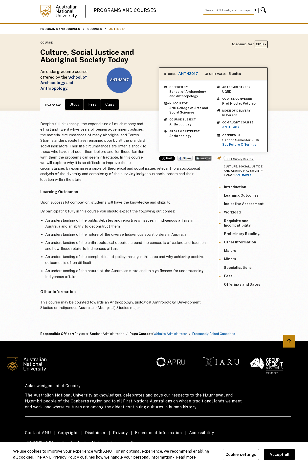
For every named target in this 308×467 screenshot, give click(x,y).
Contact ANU (38, 432)
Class (109, 104)
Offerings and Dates (242, 284)
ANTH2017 (117, 28)
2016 (261, 44)
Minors (230, 259)
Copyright (68, 432)
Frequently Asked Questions (213, 334)
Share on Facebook (185, 158)
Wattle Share (203, 158)
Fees (92, 104)
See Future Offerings (239, 144)
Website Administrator (170, 334)
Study (74, 104)
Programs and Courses (125, 10)
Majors (230, 251)
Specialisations (238, 268)
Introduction (235, 187)
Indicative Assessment (244, 204)
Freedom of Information (158, 432)
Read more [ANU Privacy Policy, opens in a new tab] (186, 457)
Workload (232, 212)
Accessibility (201, 432)
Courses (94, 28)
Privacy (120, 432)
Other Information (240, 242)
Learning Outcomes (241, 195)
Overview (53, 105)
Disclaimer (95, 432)
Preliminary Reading (242, 234)
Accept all (279, 454)
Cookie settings (240, 454)
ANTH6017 (231, 127)
